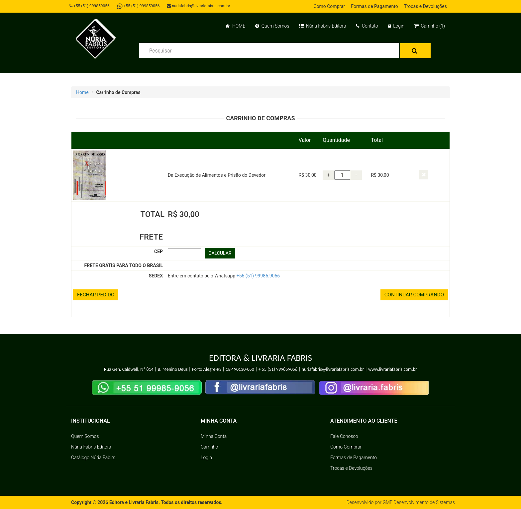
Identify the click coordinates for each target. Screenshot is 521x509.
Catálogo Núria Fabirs (93, 457)
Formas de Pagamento (374, 6)
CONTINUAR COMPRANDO (414, 295)
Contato (367, 26)
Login (396, 26)
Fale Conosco (344, 436)
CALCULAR (220, 253)
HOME (235, 26)
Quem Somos (272, 26)
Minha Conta (214, 436)
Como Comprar (329, 6)
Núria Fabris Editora (322, 26)
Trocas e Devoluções (425, 6)
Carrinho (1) (429, 26)
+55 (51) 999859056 (89, 6)
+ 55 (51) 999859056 (278, 369)
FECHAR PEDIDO (95, 295)
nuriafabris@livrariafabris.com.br (198, 6)
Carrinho (209, 447)
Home (82, 92)
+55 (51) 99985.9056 (258, 275)
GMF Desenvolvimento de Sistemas (418, 502)
